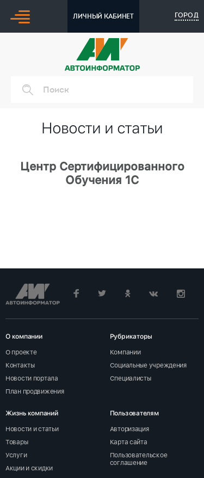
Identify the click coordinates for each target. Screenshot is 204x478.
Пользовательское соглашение (139, 459)
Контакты (20, 365)
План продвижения (34, 391)
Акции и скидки (29, 468)
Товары (16, 442)
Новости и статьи (32, 429)
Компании (125, 352)
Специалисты (130, 378)
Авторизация (129, 429)
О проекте (20, 352)
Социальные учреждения (148, 365)
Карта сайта (128, 442)
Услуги (16, 455)
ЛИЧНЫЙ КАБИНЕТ (103, 16)
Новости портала (31, 378)
